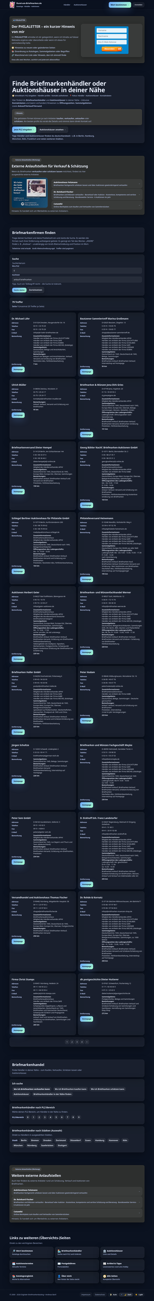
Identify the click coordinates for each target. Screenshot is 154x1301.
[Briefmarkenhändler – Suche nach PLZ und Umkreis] (77, 1252)
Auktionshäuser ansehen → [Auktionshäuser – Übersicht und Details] (53, 129)
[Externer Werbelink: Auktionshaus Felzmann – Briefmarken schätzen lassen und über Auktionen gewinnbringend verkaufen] (97, 183)
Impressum (85, 1294)
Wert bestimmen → (120, 4)
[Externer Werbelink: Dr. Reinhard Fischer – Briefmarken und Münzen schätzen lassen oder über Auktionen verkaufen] (97, 194)
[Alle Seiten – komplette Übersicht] (122, 1277)
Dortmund (61, 1140)
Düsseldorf (75, 1140)
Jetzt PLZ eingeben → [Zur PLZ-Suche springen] (24, 129)
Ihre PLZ (15, 266)
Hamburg (99, 1140)
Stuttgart (62, 1145)
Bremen (35, 1140)
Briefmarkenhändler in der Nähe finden (52, 1094)
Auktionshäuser (80, 5)
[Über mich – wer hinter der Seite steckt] (77, 1277)
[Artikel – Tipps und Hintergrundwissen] (122, 1265)
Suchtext (16, 275)
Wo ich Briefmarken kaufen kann (70, 1089)
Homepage (18, 369)
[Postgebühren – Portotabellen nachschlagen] (77, 1265)
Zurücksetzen (35, 290)
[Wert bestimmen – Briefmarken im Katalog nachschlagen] (32, 1252)
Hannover (113, 1140)
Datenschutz (100, 1294)
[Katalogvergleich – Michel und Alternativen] (32, 1277)
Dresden (47, 1140)
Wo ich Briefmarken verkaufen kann (32, 1089)
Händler (67, 5)
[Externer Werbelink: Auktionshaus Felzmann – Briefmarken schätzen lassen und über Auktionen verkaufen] (31, 193)
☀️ (139, 1295)
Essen (88, 1140)
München (18, 1145)
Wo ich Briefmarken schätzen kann (107, 1089)
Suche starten (19, 290)
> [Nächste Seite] (86, 1042)
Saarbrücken (47, 1145)
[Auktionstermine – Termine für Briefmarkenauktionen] (32, 1265)
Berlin (24, 1140)
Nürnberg (32, 1145)
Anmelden (138, 5)
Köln (125, 1140)
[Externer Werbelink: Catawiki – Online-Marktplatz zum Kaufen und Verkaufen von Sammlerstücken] (97, 205)
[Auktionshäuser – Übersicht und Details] (122, 1252)
